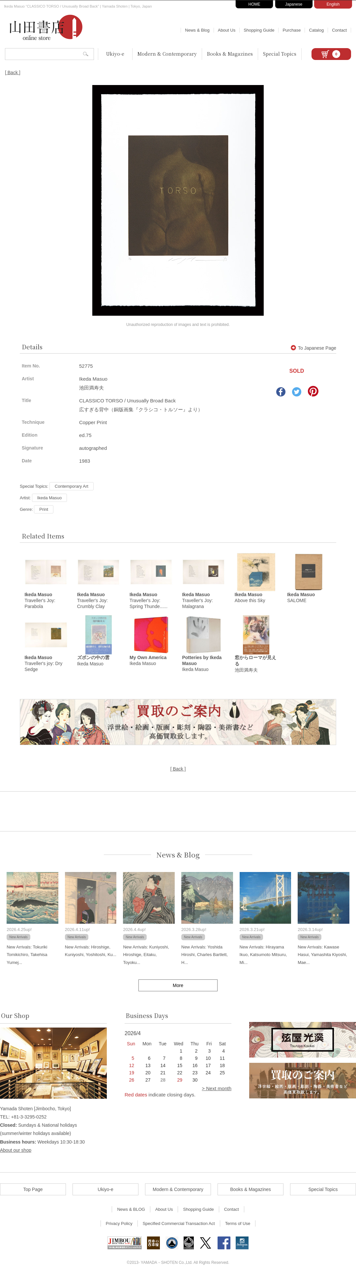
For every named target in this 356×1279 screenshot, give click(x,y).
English (333, 4)
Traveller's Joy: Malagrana (197, 601)
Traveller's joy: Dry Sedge (43, 664)
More (178, 986)
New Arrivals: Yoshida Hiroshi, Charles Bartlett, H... (204, 955)
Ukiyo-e (115, 53)
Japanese (293, 4)
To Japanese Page (313, 348)
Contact (339, 30)
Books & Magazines (230, 53)
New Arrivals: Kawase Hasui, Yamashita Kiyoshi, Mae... (322, 955)
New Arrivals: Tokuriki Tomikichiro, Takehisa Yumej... (27, 955)
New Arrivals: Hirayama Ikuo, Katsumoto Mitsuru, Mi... (263, 955)
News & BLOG (131, 1210)
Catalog (316, 30)
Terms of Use (238, 1224)
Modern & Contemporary (167, 53)
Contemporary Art (71, 486)
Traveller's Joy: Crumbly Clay (92, 601)
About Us (226, 30)
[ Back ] (12, 72)
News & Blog (197, 30)
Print (43, 509)
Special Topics (279, 53)
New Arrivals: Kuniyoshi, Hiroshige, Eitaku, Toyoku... (146, 955)
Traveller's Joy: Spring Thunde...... (148, 601)
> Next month (216, 1089)
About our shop (15, 1151)
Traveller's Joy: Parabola (39, 601)
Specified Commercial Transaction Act (179, 1224)
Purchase (291, 30)
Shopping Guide (259, 30)
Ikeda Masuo (49, 497)
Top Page (33, 1190)
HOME (254, 4)
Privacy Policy (119, 1224)
